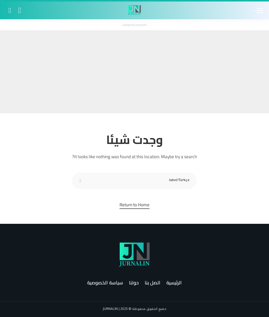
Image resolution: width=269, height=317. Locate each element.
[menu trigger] (257, 10)
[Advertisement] (134, 71)
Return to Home (134, 205)
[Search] (9, 10)
